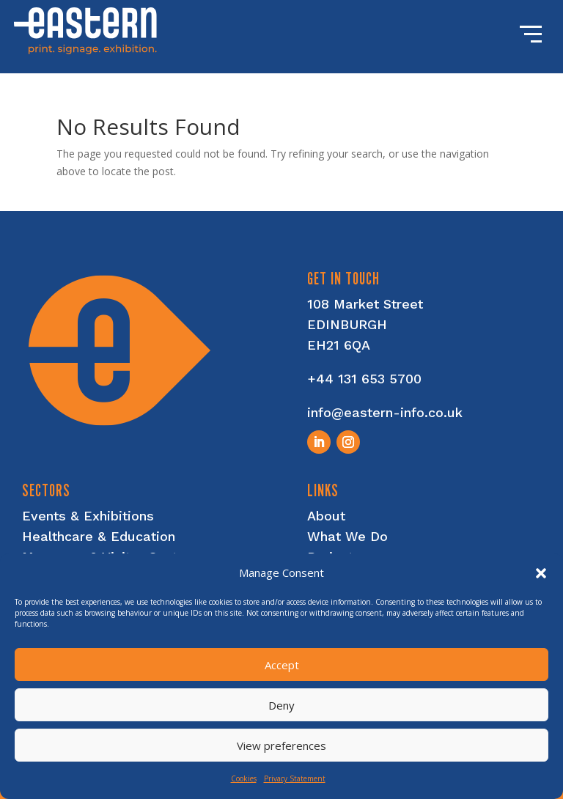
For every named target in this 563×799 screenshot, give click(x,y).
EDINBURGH (347, 324)
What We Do (347, 536)
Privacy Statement (294, 778)
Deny (281, 705)
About (326, 515)
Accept (282, 665)
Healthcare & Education (98, 536)
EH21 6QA (338, 345)
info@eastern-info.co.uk (385, 412)
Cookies (244, 778)
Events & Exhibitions (88, 515)
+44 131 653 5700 (364, 378)
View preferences (281, 745)
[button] (541, 573)
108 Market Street (365, 304)
